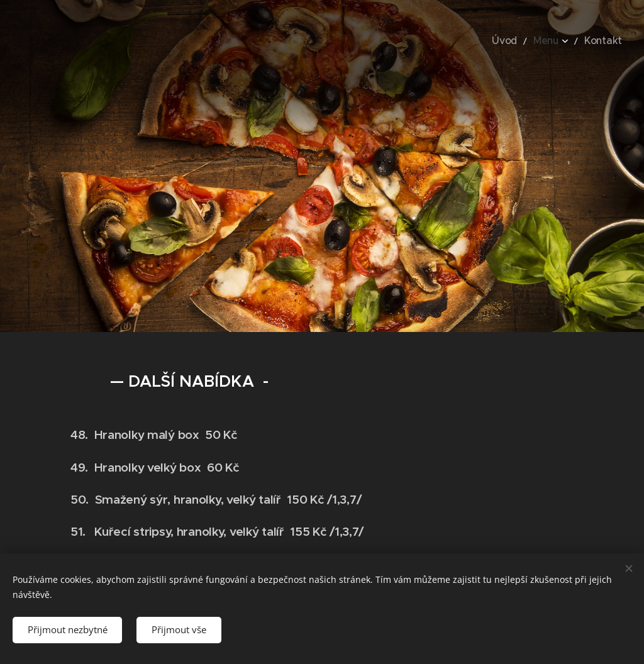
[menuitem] (517, 41)
